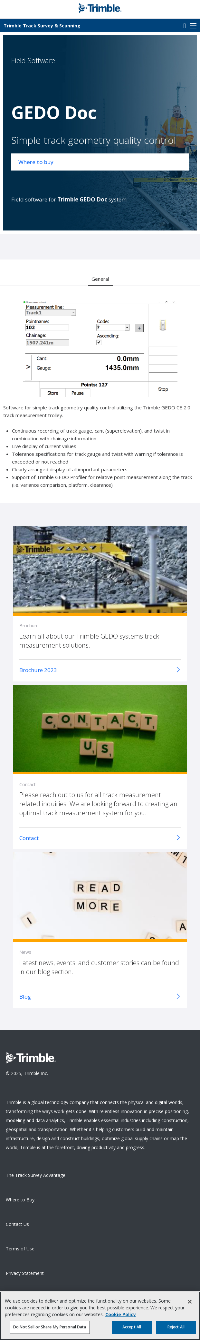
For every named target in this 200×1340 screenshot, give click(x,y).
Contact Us (17, 1224)
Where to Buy (20, 1200)
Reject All (176, 1330)
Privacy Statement (25, 1273)
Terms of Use (20, 1249)
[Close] (190, 1305)
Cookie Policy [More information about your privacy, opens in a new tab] (120, 1317)
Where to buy (35, 162)
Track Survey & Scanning (42, 26)
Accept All (131, 1330)
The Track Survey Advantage (35, 1175)
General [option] (100, 279)
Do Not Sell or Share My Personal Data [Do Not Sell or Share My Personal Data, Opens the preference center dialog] (49, 1330)
